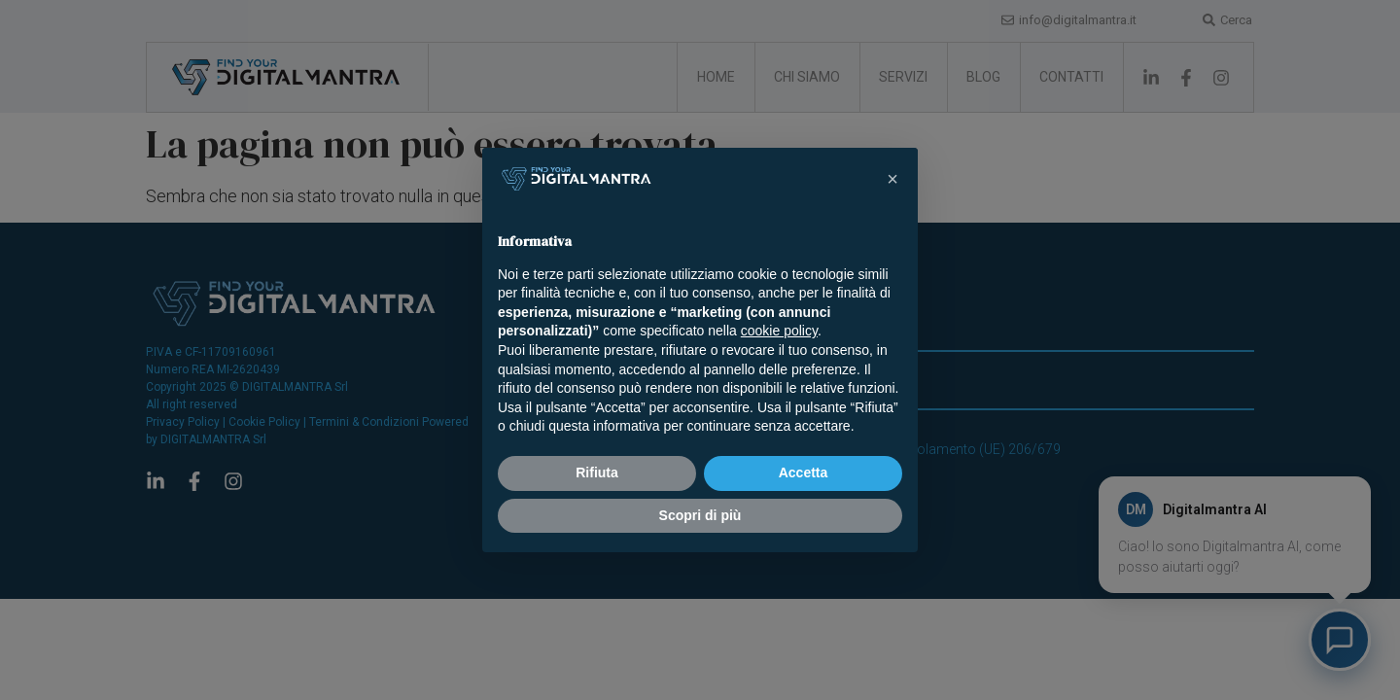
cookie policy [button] (779, 330)
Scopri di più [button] (700, 515)
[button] (892, 178)
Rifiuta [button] (597, 472)
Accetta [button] (803, 472)
